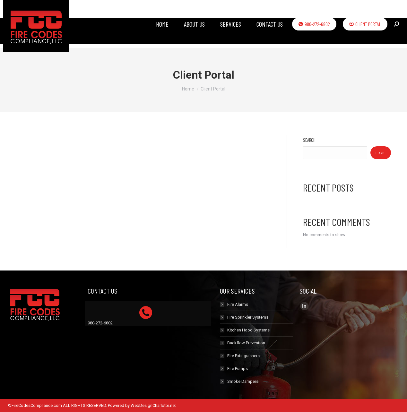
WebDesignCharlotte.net (153, 405)
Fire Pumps (237, 368)
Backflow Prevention (246, 342)
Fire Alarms (237, 304)
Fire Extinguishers (243, 355)
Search (309, 140)
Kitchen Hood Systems (248, 330)
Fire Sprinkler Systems (247, 317)
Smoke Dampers (242, 381)
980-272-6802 (100, 323)
